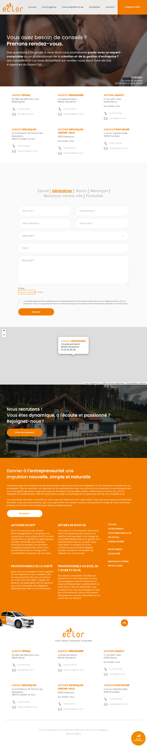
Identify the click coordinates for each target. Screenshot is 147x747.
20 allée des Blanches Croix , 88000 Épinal (26, 100)
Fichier (21, 290)
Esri (100, 385)
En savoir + (24, 515)
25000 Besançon (66, 136)
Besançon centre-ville (62, 197)
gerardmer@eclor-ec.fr (73, 114)
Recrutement (115, 551)
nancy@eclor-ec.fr (117, 118)
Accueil (32, 7)
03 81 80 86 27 (69, 148)
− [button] (4, 337)
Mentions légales (73, 734)
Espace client (115, 567)
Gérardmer (61, 192)
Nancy (81, 192)
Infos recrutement (24, 434)
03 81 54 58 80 (24, 146)
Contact (110, 7)
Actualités (94, 7)
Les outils (113, 539)
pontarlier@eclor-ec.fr (118, 148)
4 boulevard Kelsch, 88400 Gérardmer (67, 100)
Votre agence (49, 7)
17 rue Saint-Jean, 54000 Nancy (112, 100)
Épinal (41, 192)
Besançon (100, 192)
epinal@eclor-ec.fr (26, 114)
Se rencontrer (116, 543)
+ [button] (4, 332)
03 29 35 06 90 (24, 109)
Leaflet (86, 385)
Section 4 (104, 730)
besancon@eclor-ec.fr (27, 151)
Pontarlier (96, 197)
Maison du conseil (118, 563)
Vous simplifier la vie (72, 7)
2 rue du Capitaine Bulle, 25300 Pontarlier (116, 135)
